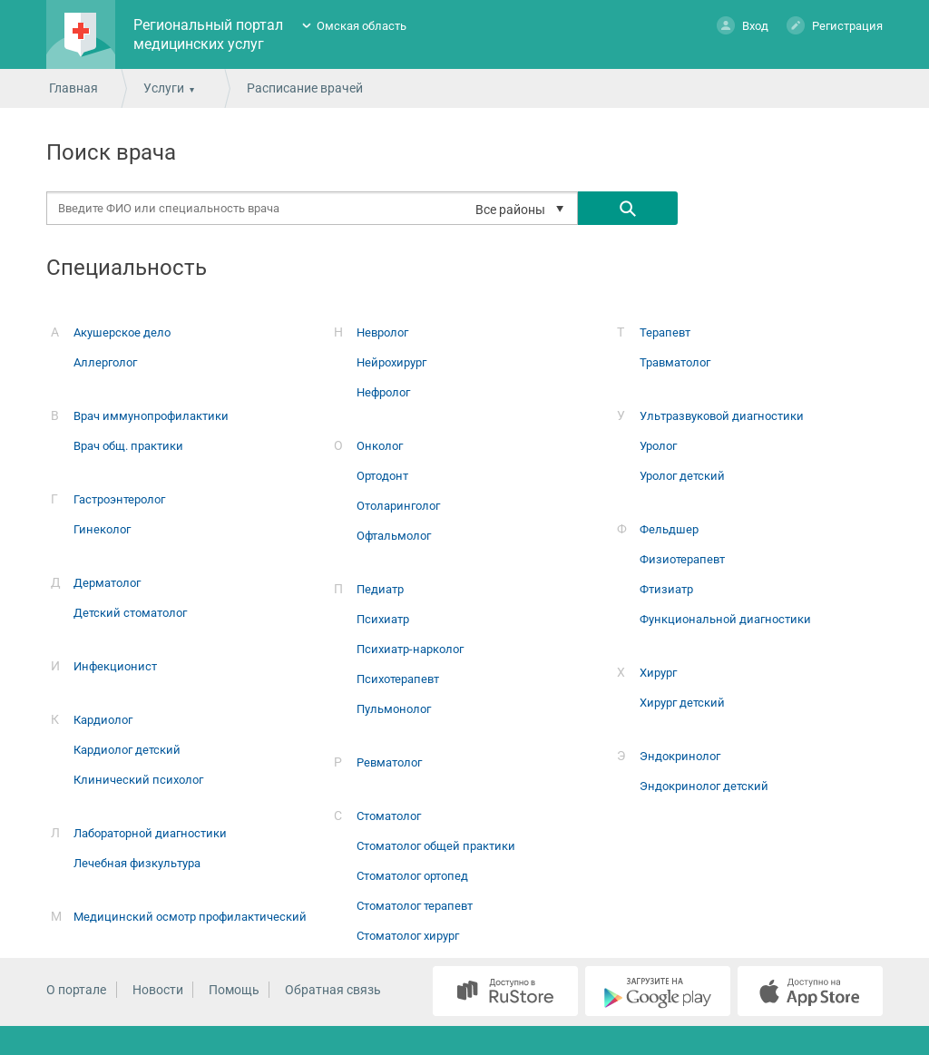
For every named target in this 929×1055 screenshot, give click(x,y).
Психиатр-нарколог (410, 649)
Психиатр (383, 619)
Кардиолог (102, 720)
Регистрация (835, 24)
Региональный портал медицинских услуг (208, 34)
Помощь (234, 989)
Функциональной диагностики (725, 619)
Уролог (658, 446)
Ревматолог (389, 762)
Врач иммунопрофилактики (151, 416)
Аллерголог (105, 362)
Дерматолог (107, 583)
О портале (76, 989)
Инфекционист (115, 666)
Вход (742, 24)
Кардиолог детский (127, 750)
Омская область (361, 26)
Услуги (163, 88)
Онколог (380, 446)
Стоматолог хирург (408, 936)
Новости (157, 989)
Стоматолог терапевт (415, 906)
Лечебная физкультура (136, 863)
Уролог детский (682, 476)
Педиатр (380, 589)
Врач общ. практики (128, 446)
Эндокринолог (680, 756)
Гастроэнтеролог (119, 499)
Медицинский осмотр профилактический (190, 916)
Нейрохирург (391, 362)
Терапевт (665, 332)
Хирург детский (682, 702)
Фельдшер (669, 529)
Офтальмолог (394, 535)
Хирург (658, 672)
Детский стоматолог (130, 613)
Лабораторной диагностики (150, 833)
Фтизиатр (666, 589)
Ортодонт (382, 476)
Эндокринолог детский (704, 786)
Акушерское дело (122, 332)
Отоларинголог (398, 506)
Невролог (382, 332)
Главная (73, 88)
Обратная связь (333, 989)
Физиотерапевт (682, 559)
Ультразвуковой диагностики (722, 416)
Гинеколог (102, 529)
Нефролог (383, 392)
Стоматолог (389, 816)
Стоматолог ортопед (412, 876)
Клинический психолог (138, 779)
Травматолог (675, 362)
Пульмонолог (394, 709)
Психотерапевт (398, 679)
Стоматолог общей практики (436, 846)
